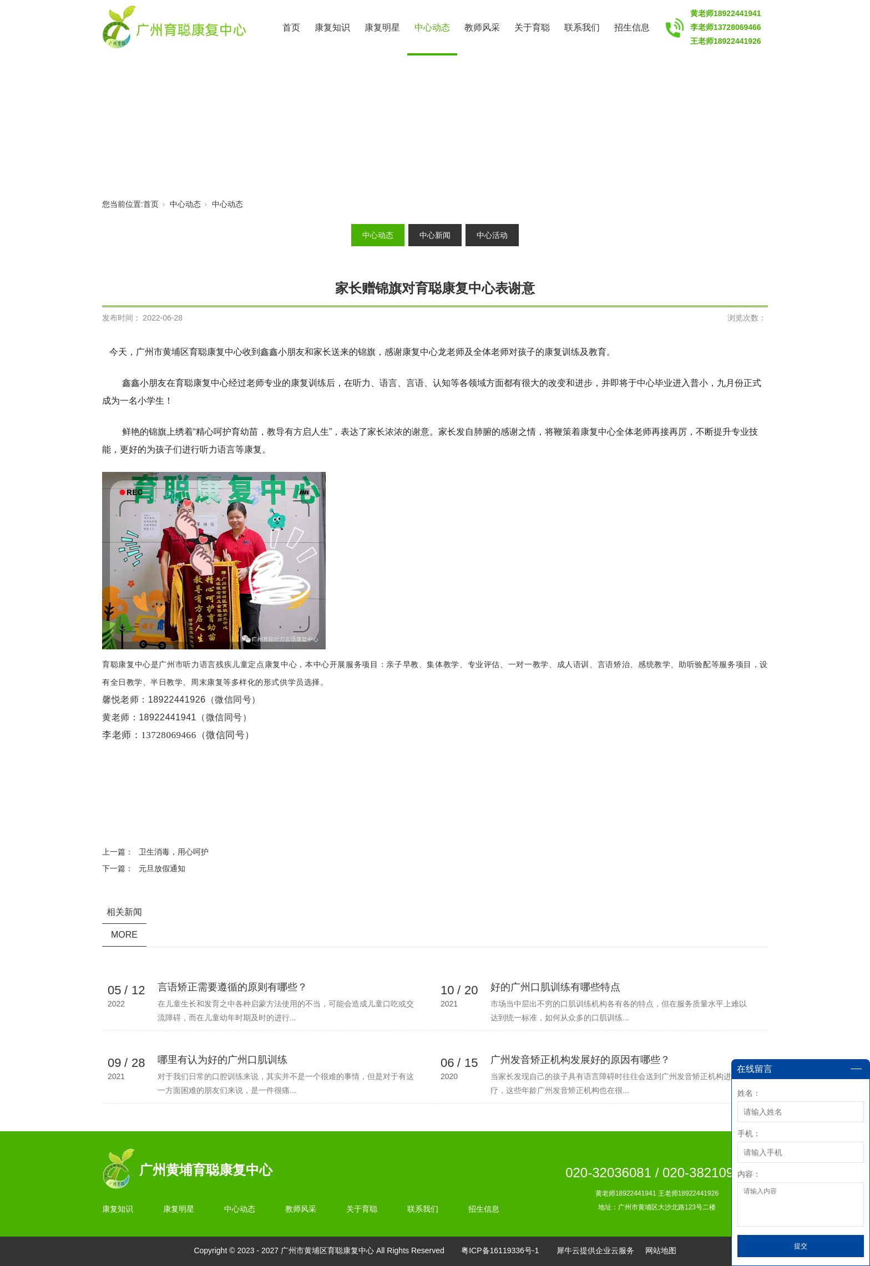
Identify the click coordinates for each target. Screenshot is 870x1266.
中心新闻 (435, 235)
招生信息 (632, 27)
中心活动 (492, 235)
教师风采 (482, 27)
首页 (291, 27)
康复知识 (332, 27)
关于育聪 (532, 27)
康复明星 (382, 27)
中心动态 (432, 27)
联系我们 (582, 27)
